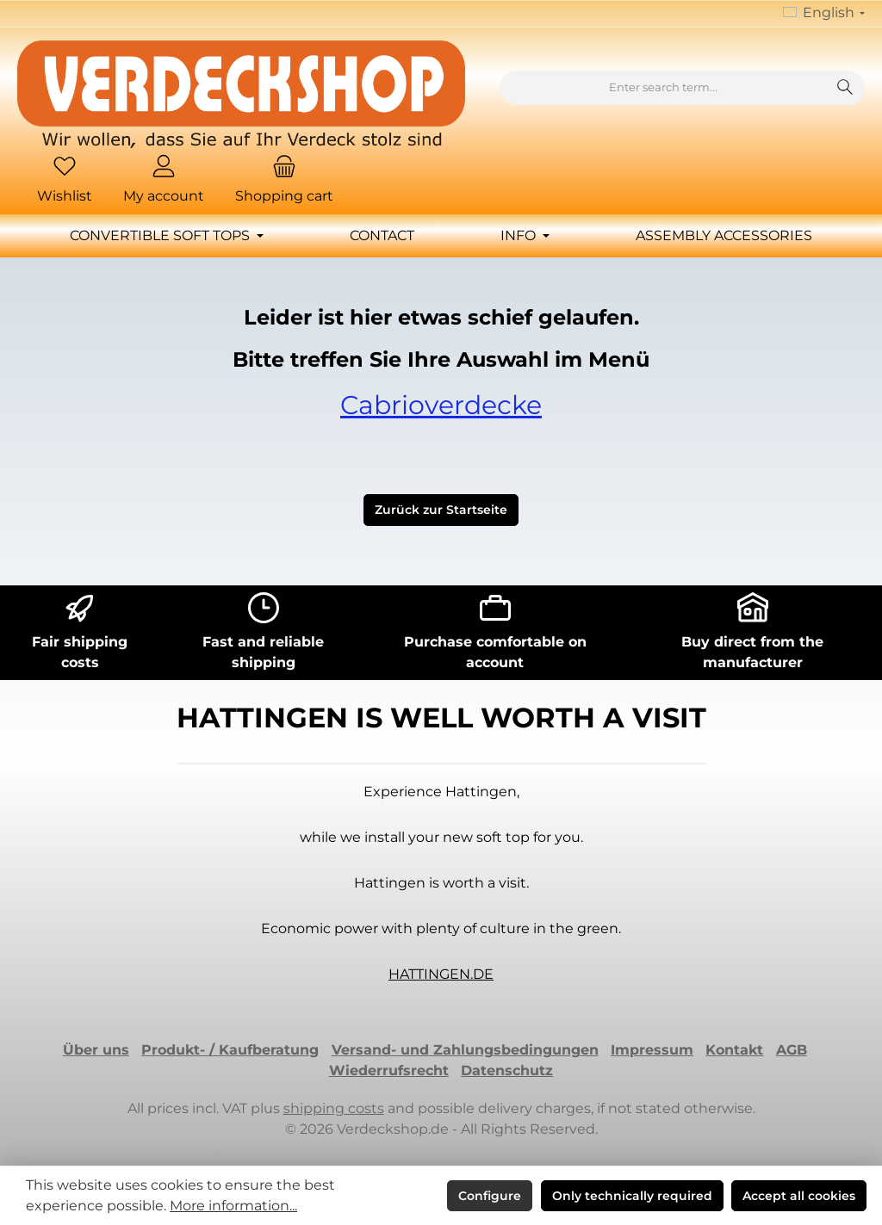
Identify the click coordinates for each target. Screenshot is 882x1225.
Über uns (96, 1050)
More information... (233, 1205)
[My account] (163, 181)
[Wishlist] (64, 181)
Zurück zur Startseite (441, 510)
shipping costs (333, 1108)
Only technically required (632, 1196)
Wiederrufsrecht (389, 1070)
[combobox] (663, 88)
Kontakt (734, 1050)
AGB (791, 1050)
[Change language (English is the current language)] (824, 14)
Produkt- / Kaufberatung (230, 1050)
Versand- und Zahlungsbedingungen (465, 1050)
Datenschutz (507, 1070)
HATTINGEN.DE (441, 974)
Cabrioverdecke (441, 405)
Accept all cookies (798, 1196)
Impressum (652, 1050)
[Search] (845, 88)
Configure (489, 1196)
